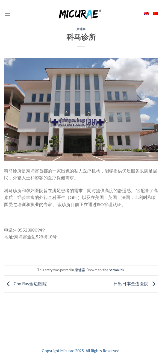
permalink (116, 270)
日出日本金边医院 (135, 283)
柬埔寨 (81, 29)
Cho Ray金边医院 (25, 283)
